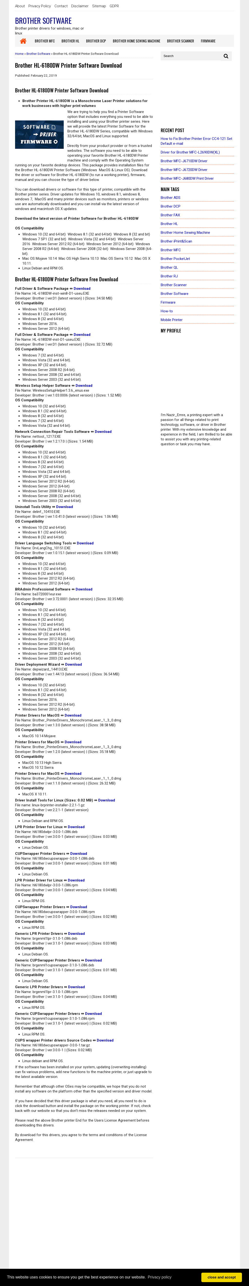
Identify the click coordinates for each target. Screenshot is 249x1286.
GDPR (114, 6)
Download (82, 288)
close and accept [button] (222, 1277)
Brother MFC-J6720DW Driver (184, 170)
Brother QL (169, 267)
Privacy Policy (39, 6)
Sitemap (99, 6)
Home (19, 54)
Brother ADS (170, 197)
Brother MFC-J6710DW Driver (184, 161)
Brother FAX (170, 215)
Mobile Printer (172, 320)
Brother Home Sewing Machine (185, 232)
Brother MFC (171, 250)
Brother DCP (170, 206)
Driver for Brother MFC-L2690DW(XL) (190, 152)
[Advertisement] (197, 94)
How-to (167, 311)
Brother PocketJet (175, 259)
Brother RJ (169, 276)
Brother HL (169, 224)
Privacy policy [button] (159, 1277)
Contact (61, 6)
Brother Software (43, 20)
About (20, 6)
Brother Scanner (174, 285)
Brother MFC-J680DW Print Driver (187, 178)
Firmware (168, 302)
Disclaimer (80, 6)
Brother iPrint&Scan (176, 241)
